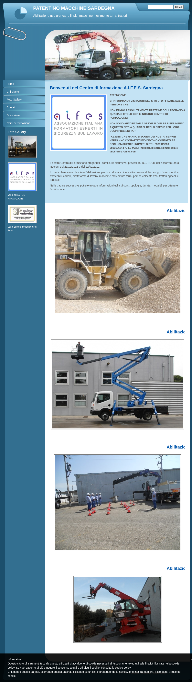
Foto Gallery (14, 99)
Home (10, 83)
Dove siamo (14, 115)
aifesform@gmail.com (123, 151)
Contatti (11, 107)
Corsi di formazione (18, 123)
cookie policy (123, 667)
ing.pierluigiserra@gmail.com (158, 147)
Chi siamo (13, 91)
